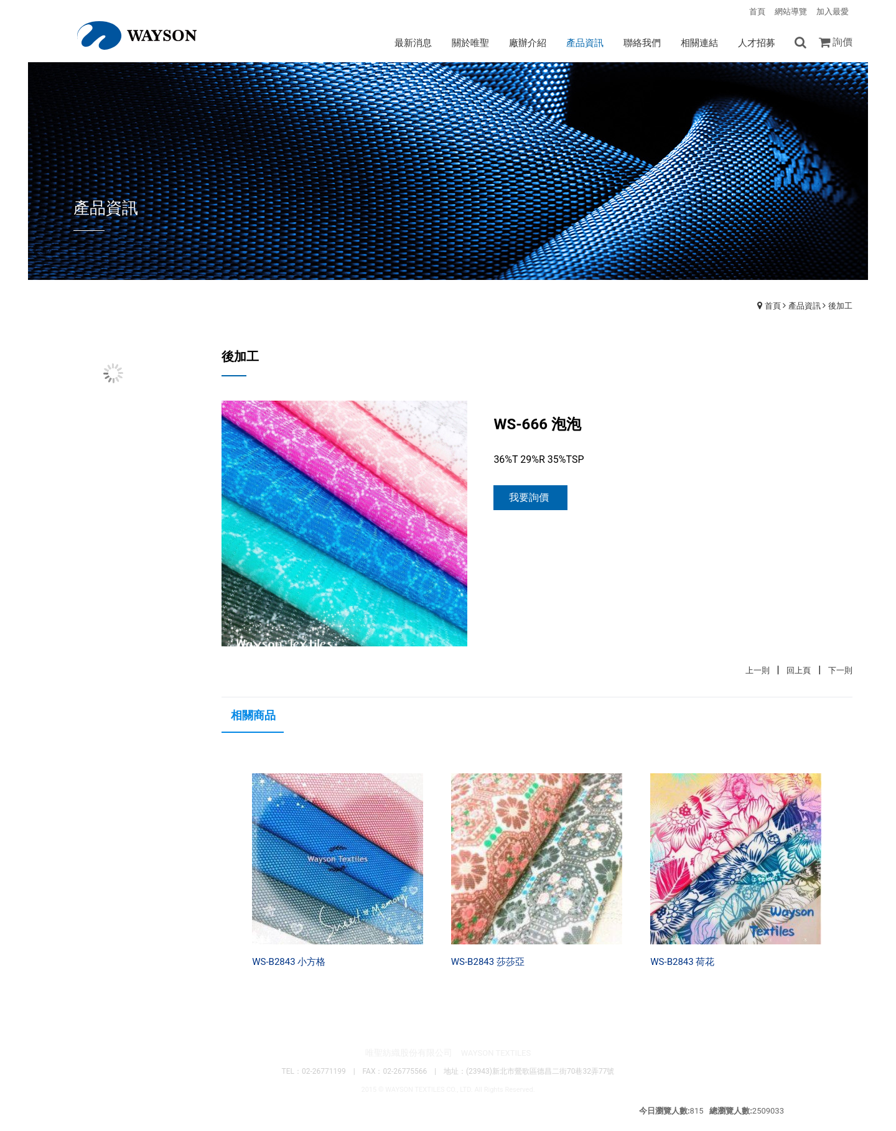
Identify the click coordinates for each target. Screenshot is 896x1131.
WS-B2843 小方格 (288, 961)
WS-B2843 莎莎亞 (488, 961)
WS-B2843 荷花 (682, 961)
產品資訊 (804, 305)
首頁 (773, 305)
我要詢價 (529, 497)
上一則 (757, 670)
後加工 (840, 305)
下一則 (840, 670)
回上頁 (798, 670)
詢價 (842, 42)
